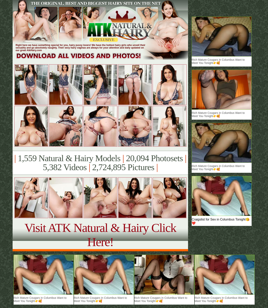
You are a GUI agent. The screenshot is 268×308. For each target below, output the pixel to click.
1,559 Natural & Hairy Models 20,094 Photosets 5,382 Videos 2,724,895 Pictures (100, 163)
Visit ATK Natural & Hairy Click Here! (100, 235)
